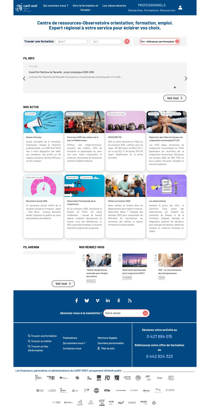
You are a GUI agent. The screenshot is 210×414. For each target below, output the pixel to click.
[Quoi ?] (71, 41)
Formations (151, 10)
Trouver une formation (42, 341)
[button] (25, 82)
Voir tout (174, 104)
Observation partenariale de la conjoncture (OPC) (134, 278)
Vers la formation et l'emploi (85, 8)
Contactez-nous (72, 354)
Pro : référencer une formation (160, 41)
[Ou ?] (106, 41)
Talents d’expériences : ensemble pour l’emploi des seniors (97, 279)
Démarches (135, 10)
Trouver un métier (40, 347)
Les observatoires (114, 5)
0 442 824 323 (159, 362)
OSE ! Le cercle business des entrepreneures (169, 278)
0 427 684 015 (159, 342)
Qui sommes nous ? (55, 5)
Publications (70, 343)
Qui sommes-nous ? (74, 349)
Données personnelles (111, 349)
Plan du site (106, 354)
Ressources (167, 10)
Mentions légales (107, 343)
